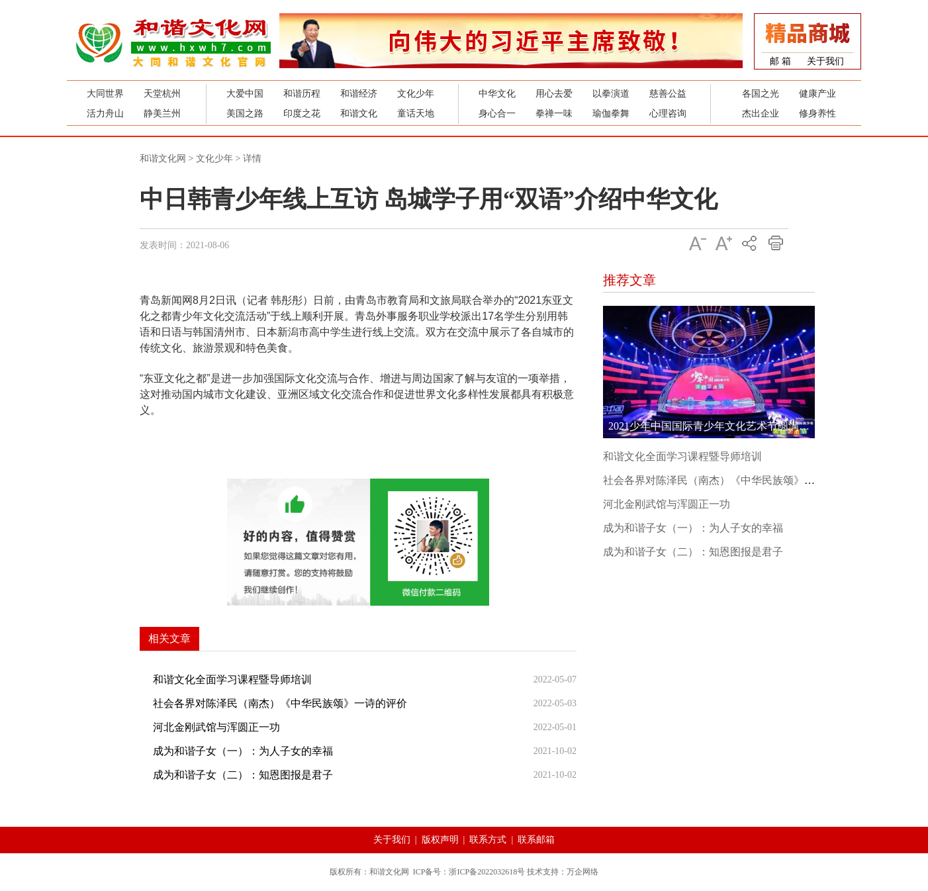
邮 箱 (780, 61)
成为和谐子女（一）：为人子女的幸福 (243, 751)
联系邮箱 (536, 840)
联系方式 (487, 840)
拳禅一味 (554, 113)
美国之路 (244, 113)
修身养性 (817, 113)
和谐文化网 (163, 159)
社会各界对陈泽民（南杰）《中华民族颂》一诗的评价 (280, 703)
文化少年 (415, 94)
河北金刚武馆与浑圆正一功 (216, 727)
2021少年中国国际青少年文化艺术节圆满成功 (714, 426)
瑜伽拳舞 (610, 113)
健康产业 (817, 94)
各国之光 (760, 94)
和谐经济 (358, 94)
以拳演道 (610, 94)
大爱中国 (244, 94)
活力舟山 (105, 113)
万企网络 (582, 871)
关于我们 (825, 61)
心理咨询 (667, 113)
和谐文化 (358, 113)
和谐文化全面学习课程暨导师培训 (232, 679)
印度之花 (301, 113)
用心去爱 (554, 94)
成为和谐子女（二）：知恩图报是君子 (243, 774)
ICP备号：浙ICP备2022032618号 (469, 871)
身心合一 (497, 113)
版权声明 (440, 840)
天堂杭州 (162, 94)
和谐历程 (301, 94)
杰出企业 (760, 113)
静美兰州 (162, 113)
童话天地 (415, 113)
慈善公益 (667, 94)
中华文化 (497, 94)
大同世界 (105, 94)
